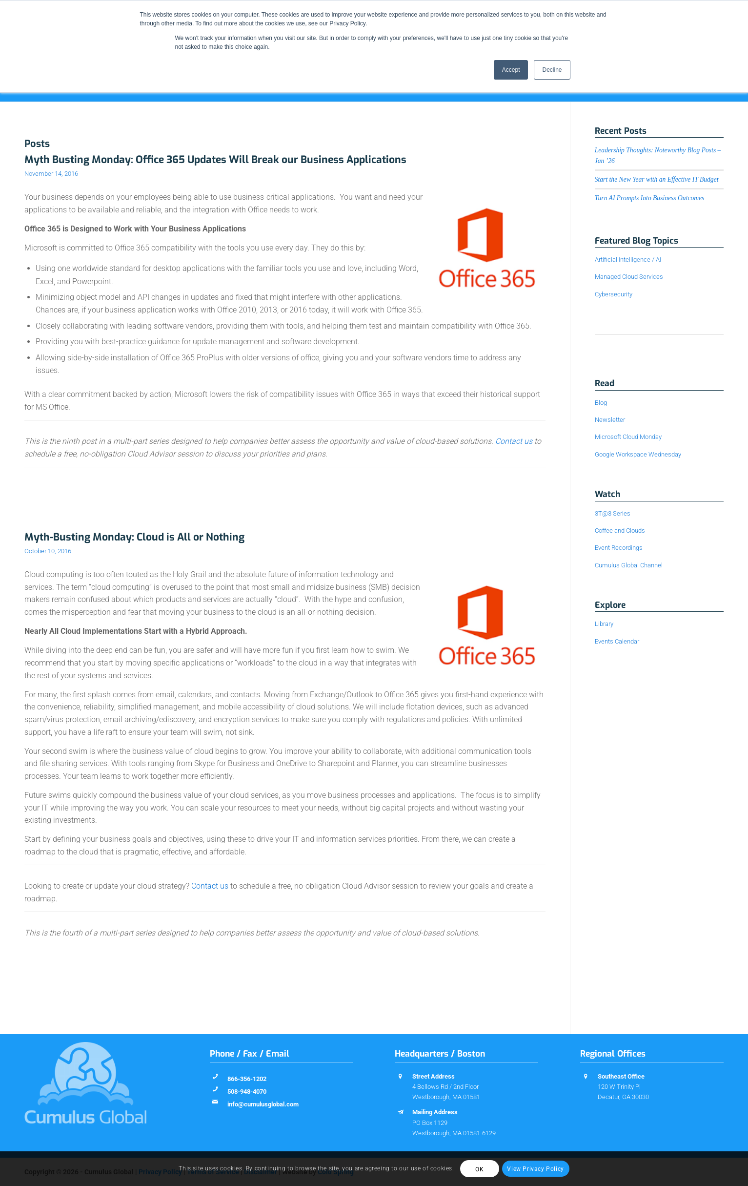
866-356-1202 (246, 1078)
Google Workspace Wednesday (638, 454)
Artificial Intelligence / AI (628, 259)
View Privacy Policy (535, 1168)
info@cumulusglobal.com (263, 1104)
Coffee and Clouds (620, 530)
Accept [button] (511, 69)
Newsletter (610, 419)
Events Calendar (617, 641)
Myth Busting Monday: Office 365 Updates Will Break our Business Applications (215, 159)
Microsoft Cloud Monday (628, 436)
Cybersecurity (613, 294)
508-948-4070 (246, 1091)
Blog (601, 402)
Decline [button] (552, 69)
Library (604, 623)
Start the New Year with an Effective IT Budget (657, 179)
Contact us (513, 441)
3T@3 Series (612, 513)
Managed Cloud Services (629, 276)
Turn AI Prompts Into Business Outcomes (650, 198)
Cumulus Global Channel (629, 565)
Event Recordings (619, 547)
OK (479, 1169)
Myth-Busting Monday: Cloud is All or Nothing (134, 537)
